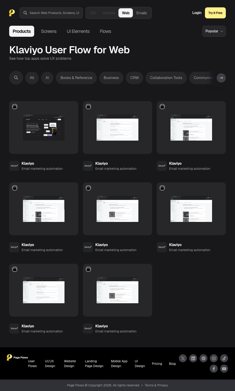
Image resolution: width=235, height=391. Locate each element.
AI (47, 77)
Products (22, 31)
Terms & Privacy (156, 385)
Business (111, 77)
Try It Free (215, 13)
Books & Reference (76, 77)
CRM (134, 77)
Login (196, 13)
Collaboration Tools (166, 77)
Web (125, 13)
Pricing (157, 364)
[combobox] (56, 13)
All (32, 77)
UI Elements (78, 31)
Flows (105, 31)
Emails (141, 13)
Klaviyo (28, 163)
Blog (172, 364)
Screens (48, 31)
